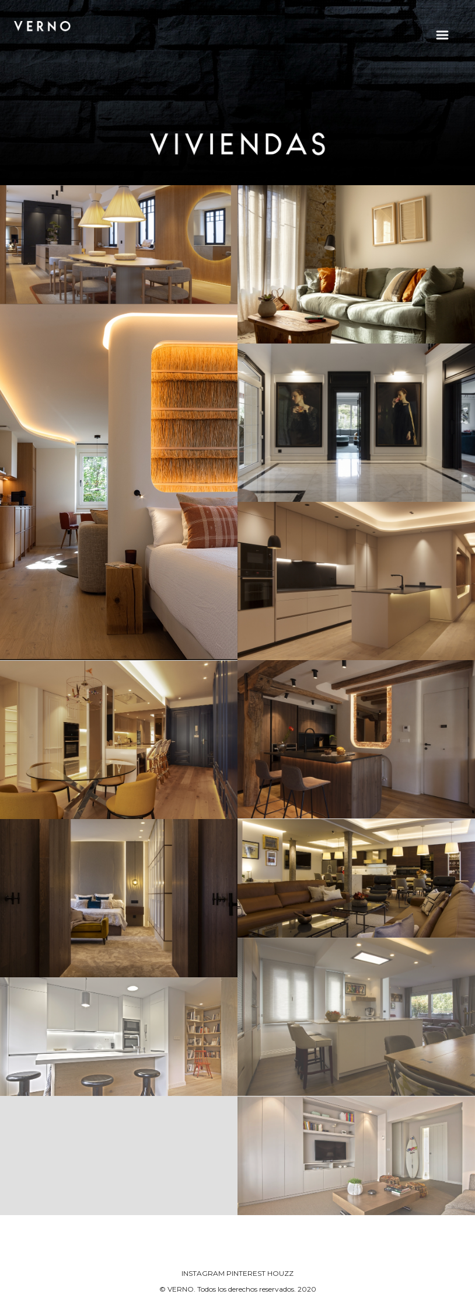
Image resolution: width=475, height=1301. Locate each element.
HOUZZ (280, 1273)
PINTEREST (246, 1273)
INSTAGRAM (203, 1273)
